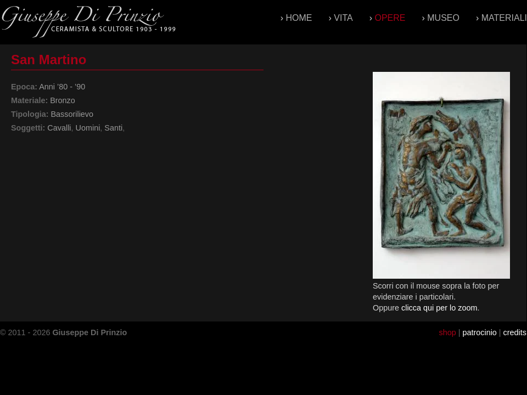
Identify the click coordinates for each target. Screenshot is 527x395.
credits (514, 332)
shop (447, 332)
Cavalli (59, 127)
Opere (389, 17)
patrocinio (479, 332)
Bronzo (62, 100)
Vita (343, 17)
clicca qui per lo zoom (439, 307)
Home (299, 17)
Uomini (88, 127)
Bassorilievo (72, 114)
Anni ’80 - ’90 (62, 86)
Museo (443, 17)
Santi (113, 127)
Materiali (504, 17)
